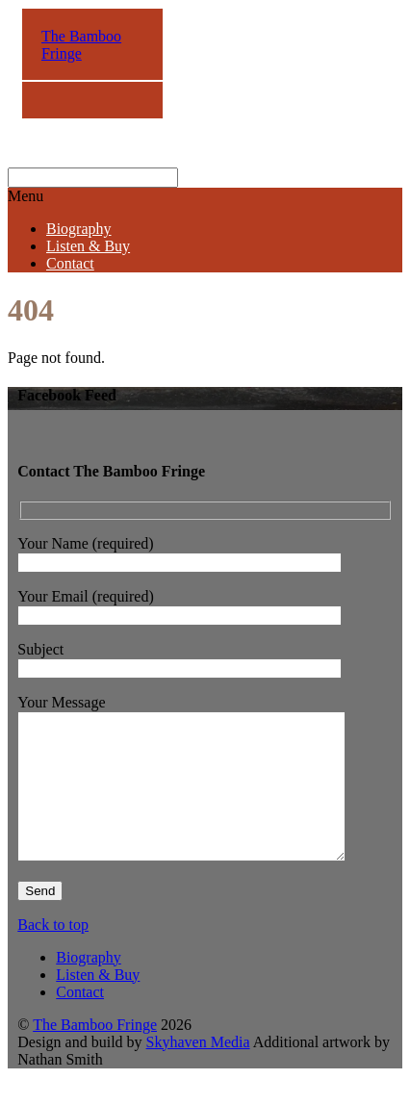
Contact (70, 263)
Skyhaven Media (198, 1071)
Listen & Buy (88, 246)
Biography (79, 228)
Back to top (53, 953)
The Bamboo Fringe (95, 1053)
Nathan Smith (59, 1088)
